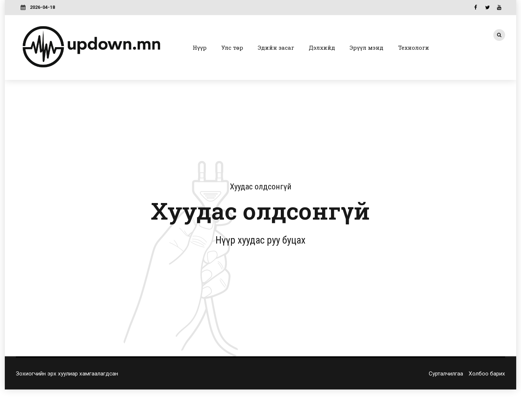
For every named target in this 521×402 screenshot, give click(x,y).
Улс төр (232, 47)
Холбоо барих (487, 373)
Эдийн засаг (276, 47)
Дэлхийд (322, 47)
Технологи (413, 47)
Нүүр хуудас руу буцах (260, 240)
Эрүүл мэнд (366, 47)
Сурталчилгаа (446, 373)
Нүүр (200, 47)
